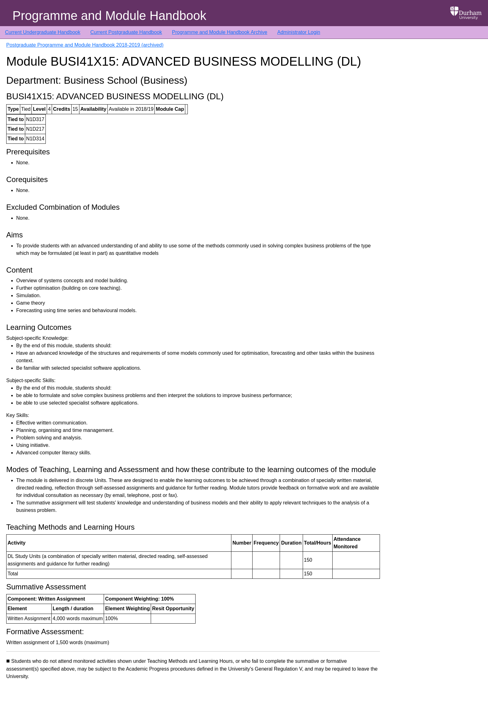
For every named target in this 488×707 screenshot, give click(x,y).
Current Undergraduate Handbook (42, 32)
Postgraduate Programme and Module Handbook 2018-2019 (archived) (84, 45)
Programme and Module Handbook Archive (219, 32)
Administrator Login (298, 32)
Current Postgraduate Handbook (126, 32)
